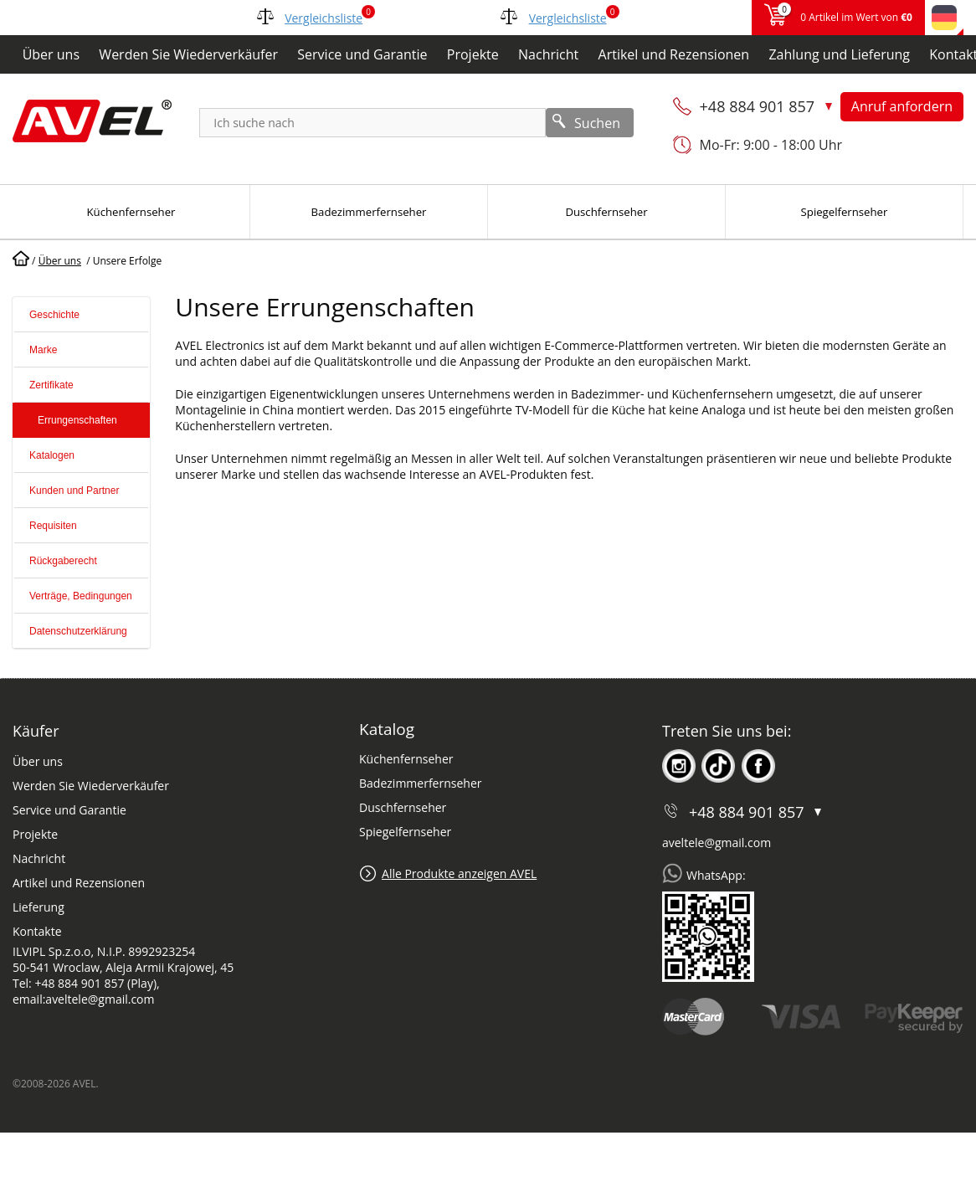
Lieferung (38, 907)
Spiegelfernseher (405, 832)
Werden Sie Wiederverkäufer (188, 54)
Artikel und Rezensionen (674, 54)
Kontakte (37, 931)
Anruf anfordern (902, 106)
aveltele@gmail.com (716, 842)
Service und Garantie (362, 54)
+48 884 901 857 (759, 106)
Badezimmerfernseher (420, 783)
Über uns (51, 54)
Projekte (473, 54)
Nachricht (548, 54)
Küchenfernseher (406, 759)
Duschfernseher (402, 807)
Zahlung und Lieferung (839, 54)
